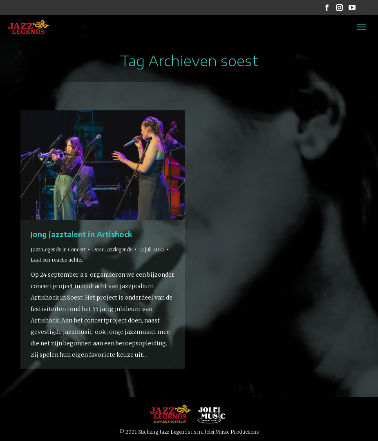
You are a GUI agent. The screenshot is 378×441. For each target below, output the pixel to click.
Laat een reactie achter (57, 260)
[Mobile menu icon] (361, 27)
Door (112, 249)
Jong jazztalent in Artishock (81, 234)
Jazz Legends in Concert (58, 249)
